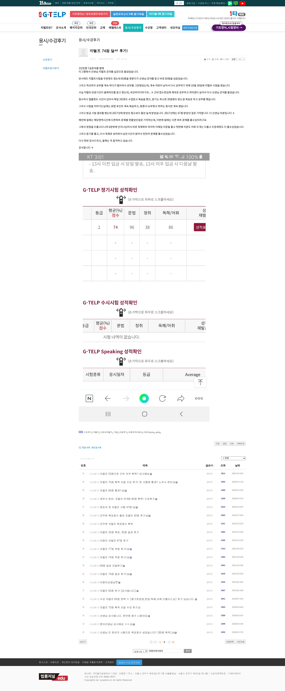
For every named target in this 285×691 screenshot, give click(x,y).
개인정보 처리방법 (70, 662)
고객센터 (161, 27)
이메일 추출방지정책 (92, 662)
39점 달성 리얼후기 (111, 565)
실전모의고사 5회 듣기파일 (128, 14)
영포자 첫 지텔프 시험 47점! (116, 507)
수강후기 (88, 432)
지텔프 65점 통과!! (111, 490)
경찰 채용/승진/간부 (71, 3)
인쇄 (215, 59)
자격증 (111, 3)
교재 (102, 27)
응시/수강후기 (133, 27)
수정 (217, 443)
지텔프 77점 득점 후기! (113, 549)
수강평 (149, 27)
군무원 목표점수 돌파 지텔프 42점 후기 (122, 515)
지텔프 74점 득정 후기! (113, 557)
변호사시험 (88, 3)
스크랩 (224, 59)
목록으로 (240, 443)
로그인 (179, 3)
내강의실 (175, 27)
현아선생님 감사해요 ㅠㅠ (115, 624)
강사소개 (61, 27)
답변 (224, 443)
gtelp (158, 432)
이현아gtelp (149, 432)
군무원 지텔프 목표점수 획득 (116, 524)
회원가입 (190, 3)
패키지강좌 (76, 27)
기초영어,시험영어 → (229, 27)
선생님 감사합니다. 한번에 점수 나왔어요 (123, 615)
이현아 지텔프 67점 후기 (114, 540)
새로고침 (240, 641)
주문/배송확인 (218, 3)
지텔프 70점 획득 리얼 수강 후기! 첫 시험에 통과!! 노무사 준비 (136, 482)
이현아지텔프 (106, 432)
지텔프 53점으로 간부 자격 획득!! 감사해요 (125, 473)
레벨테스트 (115, 27)
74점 (116, 432)
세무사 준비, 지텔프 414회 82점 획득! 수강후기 (127, 498)
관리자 (209, 473)
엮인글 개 (96, 447)
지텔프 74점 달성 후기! (113, 574)
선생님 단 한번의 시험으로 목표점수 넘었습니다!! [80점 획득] (136, 632)
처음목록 (230, 641)
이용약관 (54, 662)
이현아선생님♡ (109, 582)
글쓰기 (83, 641)
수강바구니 (203, 3)
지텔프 (96, 432)
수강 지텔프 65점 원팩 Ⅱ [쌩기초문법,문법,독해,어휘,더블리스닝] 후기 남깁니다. (147, 599)
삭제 (232, 443)
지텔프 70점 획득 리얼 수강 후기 (119, 607)
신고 (207, 59)
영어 (57, 3)
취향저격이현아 (135, 432)
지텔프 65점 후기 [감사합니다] (118, 590)
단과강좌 (91, 27)
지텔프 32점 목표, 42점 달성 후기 (119, 532)
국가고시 (101, 3)
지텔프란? (46, 27)
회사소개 (43, 662)
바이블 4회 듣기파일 (160, 14)
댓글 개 (86, 447)
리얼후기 (123, 432)
